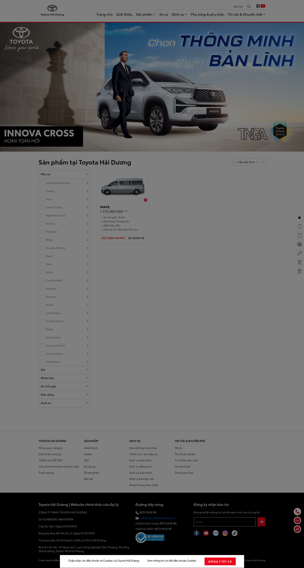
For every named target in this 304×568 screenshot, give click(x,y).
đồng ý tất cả (220, 561)
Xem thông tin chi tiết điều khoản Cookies (171, 560)
